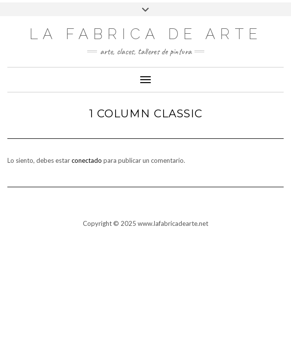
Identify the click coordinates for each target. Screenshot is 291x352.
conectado (87, 160)
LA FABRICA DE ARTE (145, 34)
